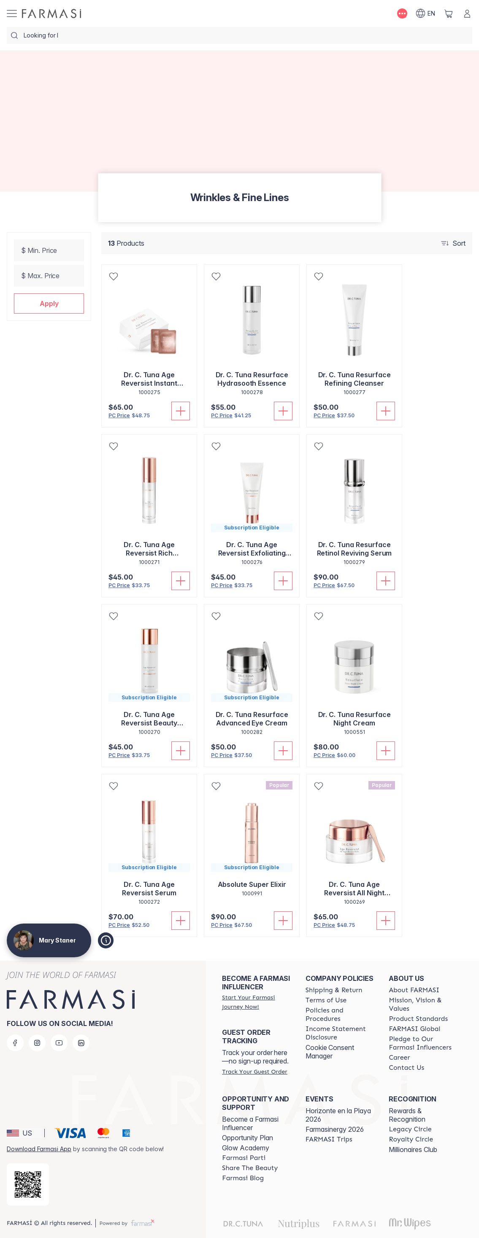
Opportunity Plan (247, 1137)
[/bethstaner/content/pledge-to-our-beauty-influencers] (423, 1043)
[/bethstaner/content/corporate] (414, 1029)
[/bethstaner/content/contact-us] (406, 1067)
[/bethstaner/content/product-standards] (418, 1019)
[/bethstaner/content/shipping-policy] (334, 990)
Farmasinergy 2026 (335, 1129)
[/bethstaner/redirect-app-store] (28, 1184)
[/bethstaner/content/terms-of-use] (326, 1000)
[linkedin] (81, 1042)
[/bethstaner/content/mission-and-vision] (423, 1004)
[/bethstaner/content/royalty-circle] (411, 1139)
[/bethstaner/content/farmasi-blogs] (243, 1178)
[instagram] (37, 1042)
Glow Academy (245, 1148)
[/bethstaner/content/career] (399, 1057)
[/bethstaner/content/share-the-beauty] (250, 1168)
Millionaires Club (413, 1149)
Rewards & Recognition (407, 1114)
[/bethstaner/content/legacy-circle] (410, 1129)
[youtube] (59, 1042)
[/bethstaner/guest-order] (254, 1071)
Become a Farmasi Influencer (250, 1123)
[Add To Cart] (180, 411)
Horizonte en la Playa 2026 (338, 1114)
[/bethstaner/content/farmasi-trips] (329, 1139)
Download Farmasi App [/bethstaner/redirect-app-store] (39, 1148)
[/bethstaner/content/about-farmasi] (414, 990)
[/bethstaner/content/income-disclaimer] (340, 1033)
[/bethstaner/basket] (449, 13)
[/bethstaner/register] (256, 1002)
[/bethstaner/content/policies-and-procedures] (340, 1014)
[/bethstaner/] (51, 13)
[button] (49, 303)
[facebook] (15, 1042)
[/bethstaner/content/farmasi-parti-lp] (243, 1158)
